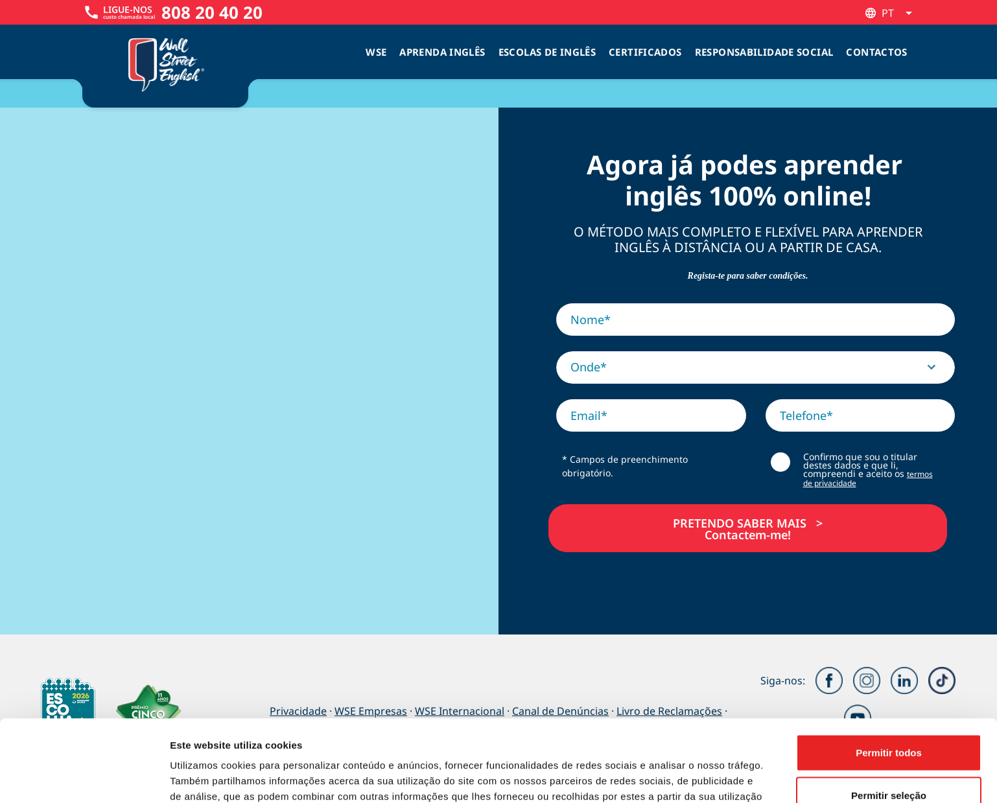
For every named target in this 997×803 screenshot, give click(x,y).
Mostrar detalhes (711, 777)
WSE (376, 51)
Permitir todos (889, 675)
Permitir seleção (888, 718)
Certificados (645, 51)
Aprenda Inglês (442, 51)
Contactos (876, 51)
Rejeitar (888, 760)
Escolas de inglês (547, 51)
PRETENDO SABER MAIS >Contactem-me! (748, 528)
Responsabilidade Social (764, 51)
